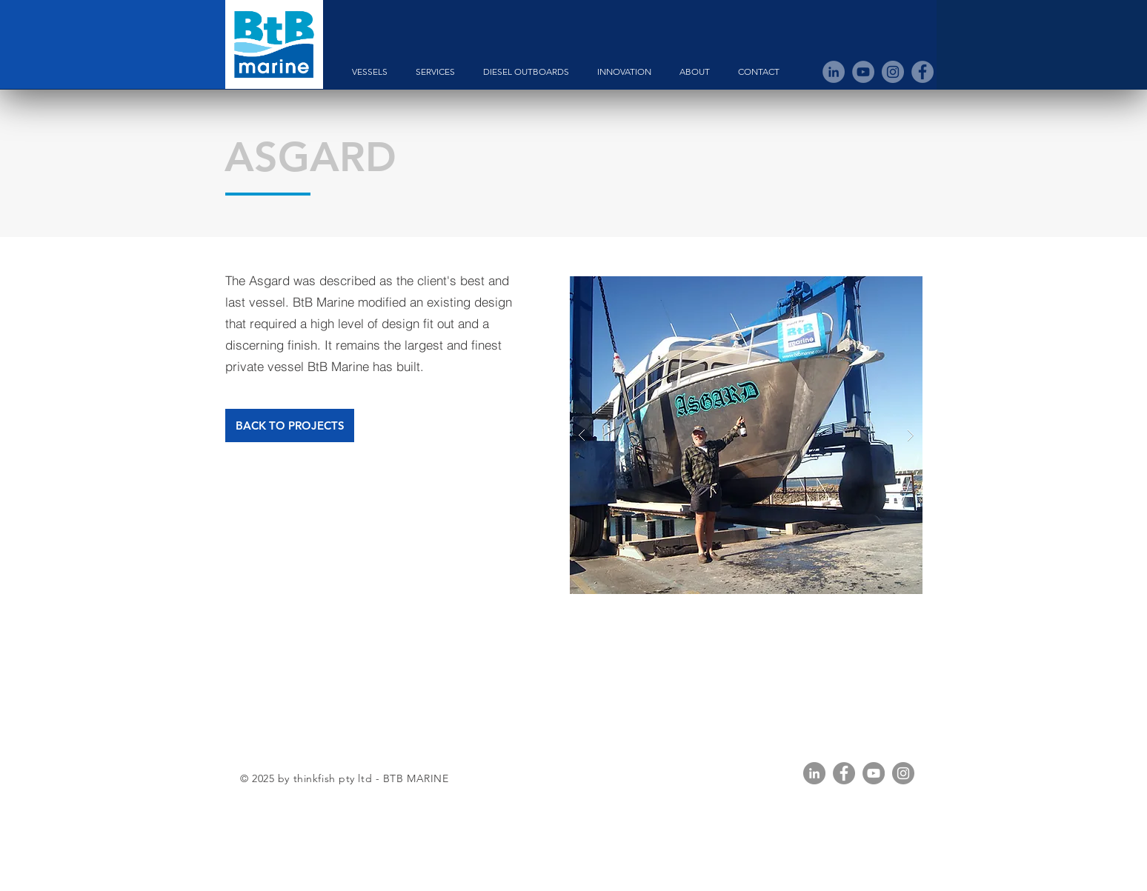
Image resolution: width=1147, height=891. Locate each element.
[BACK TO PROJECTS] (289, 425)
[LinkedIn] (814, 773)
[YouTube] (873, 773)
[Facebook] (844, 773)
